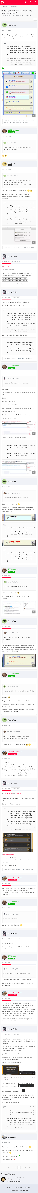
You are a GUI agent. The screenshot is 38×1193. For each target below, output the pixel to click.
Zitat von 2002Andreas (13, 493)
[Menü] (35, 2)
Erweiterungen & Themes (13, 1181)
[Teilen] (35, 19)
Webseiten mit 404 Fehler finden (17, 1178)
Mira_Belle (20, 358)
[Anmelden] (31, 2)
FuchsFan (20, 120)
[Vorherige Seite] (8, 1167)
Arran (8, 1180)
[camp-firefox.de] (2, 2)
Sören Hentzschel (8, 854)
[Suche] (26, 2)
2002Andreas (7, 793)
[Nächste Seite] (29, 1167)
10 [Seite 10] (25, 1167)
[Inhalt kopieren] (33, 43)
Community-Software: (19, 1190)
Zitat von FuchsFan (12, 143)
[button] (30, 43)
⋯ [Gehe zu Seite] (15, 1167)
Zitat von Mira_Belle (12, 378)
